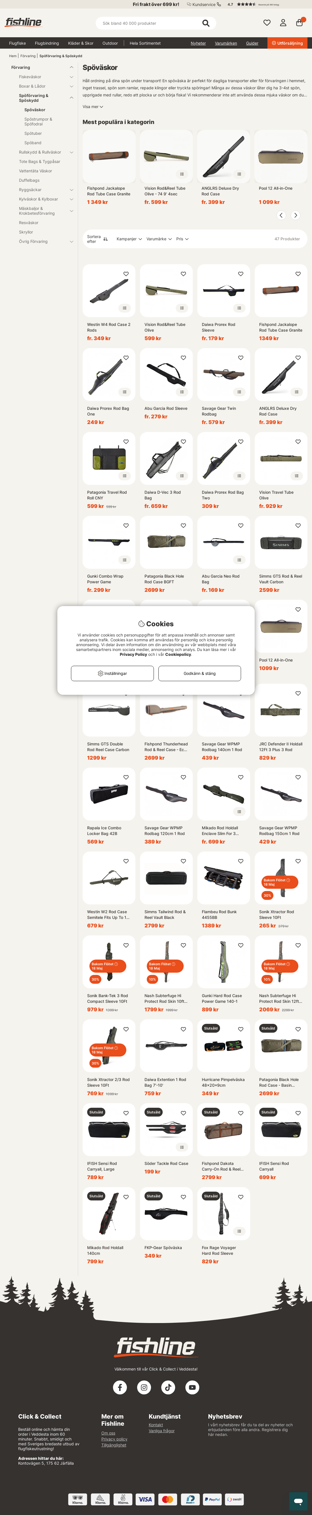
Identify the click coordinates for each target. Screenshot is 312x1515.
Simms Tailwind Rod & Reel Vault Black (165, 914)
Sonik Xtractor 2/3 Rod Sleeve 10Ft (108, 1082)
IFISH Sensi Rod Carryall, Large (102, 1166)
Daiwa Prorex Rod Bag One (108, 411)
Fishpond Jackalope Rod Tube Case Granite (108, 191)
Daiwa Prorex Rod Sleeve (218, 327)
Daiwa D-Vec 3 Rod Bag (163, 495)
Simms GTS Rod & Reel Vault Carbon (280, 579)
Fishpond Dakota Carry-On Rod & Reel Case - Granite (221, 1166)
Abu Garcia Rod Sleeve (166, 408)
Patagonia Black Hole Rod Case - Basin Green (279, 1082)
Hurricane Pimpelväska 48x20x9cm (223, 1082)
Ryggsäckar (42, 189)
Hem (12, 56)
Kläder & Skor (80, 43)
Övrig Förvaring (42, 241)
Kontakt (156, 1424)
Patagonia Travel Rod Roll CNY (107, 495)
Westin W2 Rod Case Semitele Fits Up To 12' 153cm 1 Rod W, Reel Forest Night (108, 914)
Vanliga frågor (162, 1430)
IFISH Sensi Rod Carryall (274, 1166)
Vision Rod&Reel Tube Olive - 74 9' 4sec (165, 191)
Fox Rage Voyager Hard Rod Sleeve (219, 1250)
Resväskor (28, 222)
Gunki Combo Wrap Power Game (105, 579)
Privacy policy (114, 1439)
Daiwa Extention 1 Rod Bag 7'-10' (165, 1082)
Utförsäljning (287, 43)
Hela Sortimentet (145, 43)
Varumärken (226, 43)
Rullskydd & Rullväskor (42, 152)
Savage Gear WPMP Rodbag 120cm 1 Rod (165, 830)
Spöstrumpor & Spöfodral (38, 121)
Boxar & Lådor (42, 86)
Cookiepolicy (178, 654)
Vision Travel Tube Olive (276, 495)
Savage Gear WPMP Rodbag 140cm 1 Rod (222, 746)
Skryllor (26, 232)
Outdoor (110, 43)
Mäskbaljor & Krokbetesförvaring (42, 211)
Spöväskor (34, 109)
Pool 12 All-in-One (275, 188)
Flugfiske (17, 43)
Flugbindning (47, 43)
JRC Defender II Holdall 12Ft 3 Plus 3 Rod (280, 746)
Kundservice (203, 4)
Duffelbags (29, 180)
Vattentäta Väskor (35, 170)
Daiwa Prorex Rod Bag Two (223, 495)
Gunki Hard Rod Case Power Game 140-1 (222, 998)
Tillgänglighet (113, 1444)
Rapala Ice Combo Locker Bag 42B (104, 830)
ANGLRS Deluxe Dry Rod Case (220, 191)
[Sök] (156, 23)
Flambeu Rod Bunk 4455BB (219, 914)
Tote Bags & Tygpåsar (39, 161)
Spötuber (33, 133)
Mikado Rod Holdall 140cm (105, 1250)
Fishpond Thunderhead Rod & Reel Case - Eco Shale (166, 747)
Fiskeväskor (42, 76)
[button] (264, 4)
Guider (252, 43)
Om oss (108, 1433)
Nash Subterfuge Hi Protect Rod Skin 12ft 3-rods (279, 998)
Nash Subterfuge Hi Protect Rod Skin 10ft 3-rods (164, 998)
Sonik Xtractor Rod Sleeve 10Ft (276, 914)
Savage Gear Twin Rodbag (219, 411)
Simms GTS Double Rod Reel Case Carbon (108, 746)
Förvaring (27, 56)
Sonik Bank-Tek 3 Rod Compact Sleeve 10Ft (107, 998)
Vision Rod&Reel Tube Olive (165, 327)
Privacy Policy (133, 654)
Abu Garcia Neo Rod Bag (221, 579)
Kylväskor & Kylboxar (42, 199)
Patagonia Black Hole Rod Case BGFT (164, 579)
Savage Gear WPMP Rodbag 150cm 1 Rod (279, 830)
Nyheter (198, 43)
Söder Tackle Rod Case (166, 1163)
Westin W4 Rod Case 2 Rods (109, 327)
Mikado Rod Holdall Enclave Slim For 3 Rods (220, 830)
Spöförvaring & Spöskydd (60, 56)
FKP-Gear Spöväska (163, 1247)
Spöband (32, 142)
